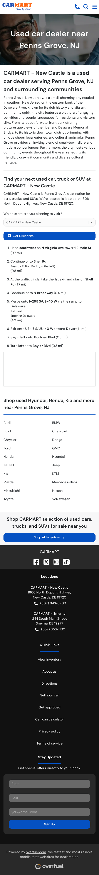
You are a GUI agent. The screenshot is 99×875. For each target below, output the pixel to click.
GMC (56, 448)
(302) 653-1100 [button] (50, 629)
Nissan (57, 491)
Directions (50, 683)
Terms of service (50, 743)
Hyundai (58, 456)
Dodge (57, 440)
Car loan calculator (49, 719)
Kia (5, 473)
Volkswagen (61, 499)
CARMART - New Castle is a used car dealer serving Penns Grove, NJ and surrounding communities (48, 81)
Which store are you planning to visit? (32, 214)
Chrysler (10, 440)
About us (49, 671)
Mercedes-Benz (64, 482)
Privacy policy (49, 731)
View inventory (49, 659)
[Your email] (49, 812)
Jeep (56, 465)
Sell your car (49, 695)
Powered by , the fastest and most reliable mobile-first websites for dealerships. (49, 858)
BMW (56, 423)
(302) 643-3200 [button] (50, 603)
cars (6, 199)
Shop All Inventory (49, 537)
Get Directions (21, 235)
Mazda (8, 482)
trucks (17, 199)
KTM (55, 473)
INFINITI (9, 465)
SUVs (34, 199)
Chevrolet (59, 431)
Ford (7, 448)
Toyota (8, 499)
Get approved (49, 707)
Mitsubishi (11, 491)
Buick (7, 431)
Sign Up (49, 824)
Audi (7, 423)
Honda (8, 456)
